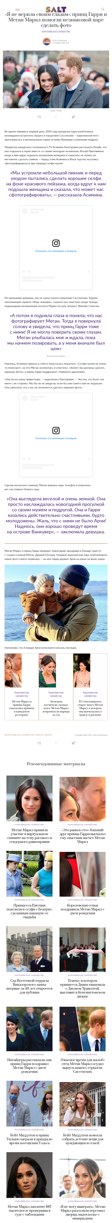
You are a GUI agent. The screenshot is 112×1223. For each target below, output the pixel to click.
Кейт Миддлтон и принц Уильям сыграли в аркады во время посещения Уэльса (29, 1139)
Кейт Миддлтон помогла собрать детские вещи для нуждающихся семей (82, 1139)
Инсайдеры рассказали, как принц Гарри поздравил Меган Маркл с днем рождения (29, 1066)
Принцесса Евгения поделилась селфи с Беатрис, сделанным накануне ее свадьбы (29, 911)
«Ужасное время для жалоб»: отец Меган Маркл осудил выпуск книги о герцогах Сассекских (82, 1066)
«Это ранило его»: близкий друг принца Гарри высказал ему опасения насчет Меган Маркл (82, 836)
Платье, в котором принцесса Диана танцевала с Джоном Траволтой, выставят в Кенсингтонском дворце (82, 989)
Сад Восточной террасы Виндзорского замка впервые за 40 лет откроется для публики (29, 987)
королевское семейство (20, 735)
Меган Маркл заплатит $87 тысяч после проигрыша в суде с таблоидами (29, 1211)
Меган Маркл (44, 735)
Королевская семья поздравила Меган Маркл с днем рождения (82, 909)
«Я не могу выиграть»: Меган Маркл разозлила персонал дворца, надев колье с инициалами (82, 1213)
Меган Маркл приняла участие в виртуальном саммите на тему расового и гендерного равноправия (29, 836)
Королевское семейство (56, 31)
